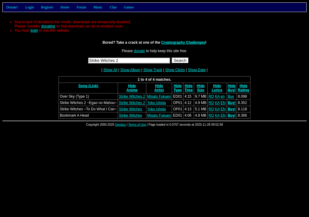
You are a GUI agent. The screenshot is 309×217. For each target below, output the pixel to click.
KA (217, 96)
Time (188, 90)
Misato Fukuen (159, 96)
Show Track (152, 70)
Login (29, 7)
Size (200, 90)
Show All (110, 70)
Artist (159, 90)
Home (64, 7)
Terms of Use (137, 124)
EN (223, 103)
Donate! (12, 7)
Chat (113, 7)
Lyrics (217, 90)
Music (98, 7)
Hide (132, 86)
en (223, 96)
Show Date (197, 70)
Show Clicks (175, 70)
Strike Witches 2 (132, 96)
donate (139, 51)
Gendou (120, 124)
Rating (243, 90)
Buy (231, 96)
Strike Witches (130, 109)
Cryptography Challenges (183, 42)
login (34, 30)
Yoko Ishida (156, 103)
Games (129, 7)
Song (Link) (88, 86)
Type (178, 90)
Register (47, 7)
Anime (132, 90)
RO (211, 96)
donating (48, 26)
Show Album (130, 70)
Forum (81, 7)
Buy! (232, 90)
